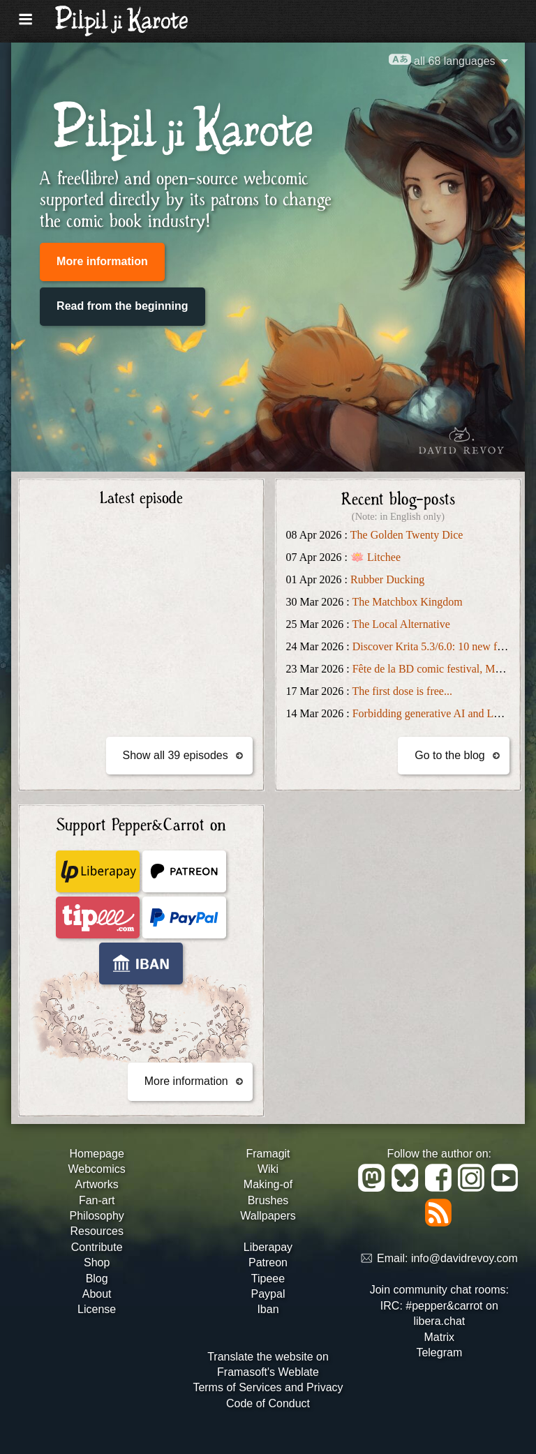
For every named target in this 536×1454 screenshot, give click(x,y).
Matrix (439, 1337)
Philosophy (97, 1216)
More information (102, 261)
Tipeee (268, 1278)
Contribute (97, 1247)
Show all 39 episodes (175, 755)
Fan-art (97, 1200)
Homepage (97, 1154)
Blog (97, 1278)
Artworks (97, 1184)
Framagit (268, 1154)
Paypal (268, 1294)
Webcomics (96, 1169)
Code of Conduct (268, 1403)
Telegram (439, 1352)
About (97, 1294)
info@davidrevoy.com (464, 1259)
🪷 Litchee (375, 557)
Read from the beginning (122, 306)
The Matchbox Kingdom (407, 602)
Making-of (268, 1184)
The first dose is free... (402, 691)
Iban (267, 1309)
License (96, 1309)
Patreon (268, 1262)
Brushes (268, 1200)
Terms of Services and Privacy (268, 1387)
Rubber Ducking (387, 579)
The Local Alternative (400, 624)
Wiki (268, 1169)
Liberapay (268, 1247)
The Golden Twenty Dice (406, 535)
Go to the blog (450, 755)
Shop (97, 1262)
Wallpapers (267, 1216)
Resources (96, 1231)
